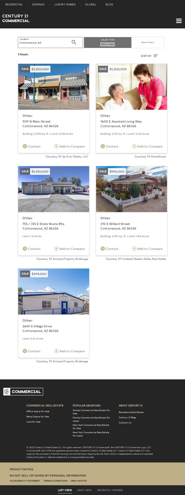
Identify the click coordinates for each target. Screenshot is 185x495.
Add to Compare (69, 146)
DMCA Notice (79, 481)
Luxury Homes (65, 5)
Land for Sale (33, 421)
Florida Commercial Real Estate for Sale (91, 412)
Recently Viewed (110, 490)
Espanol (38, 5)
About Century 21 (131, 405)
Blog (109, 5)
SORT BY (149, 56)
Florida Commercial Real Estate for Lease (91, 419)
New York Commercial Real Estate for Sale (91, 426)
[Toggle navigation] (179, 18)
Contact (32, 146)
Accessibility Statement (25, 481)
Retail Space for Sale (37, 416)
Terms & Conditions (55, 481)
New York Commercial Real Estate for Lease (91, 434)
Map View (84, 490)
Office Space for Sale (37, 411)
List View (65, 490)
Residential (14, 5)
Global (90, 5)
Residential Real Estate (131, 412)
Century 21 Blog (127, 417)
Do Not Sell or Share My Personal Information (48, 475)
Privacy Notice (21, 469)
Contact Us (125, 422)
